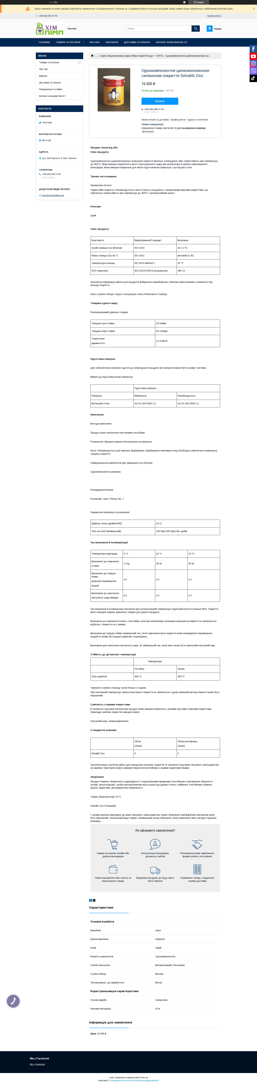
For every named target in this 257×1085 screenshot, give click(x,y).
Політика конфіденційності (146, 1080)
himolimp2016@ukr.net (53, 195)
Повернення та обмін (50, 89)
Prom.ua (144, 1077)
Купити (159, 101)
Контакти (112, 42)
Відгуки (43, 76)
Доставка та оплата (137, 42)
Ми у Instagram (37, 1064)
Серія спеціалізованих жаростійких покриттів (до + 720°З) (131, 55)
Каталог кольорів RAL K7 (171, 42)
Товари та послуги (68, 42)
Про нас (94, 42)
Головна (44, 42)
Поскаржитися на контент (120, 1080)
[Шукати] (196, 28)
